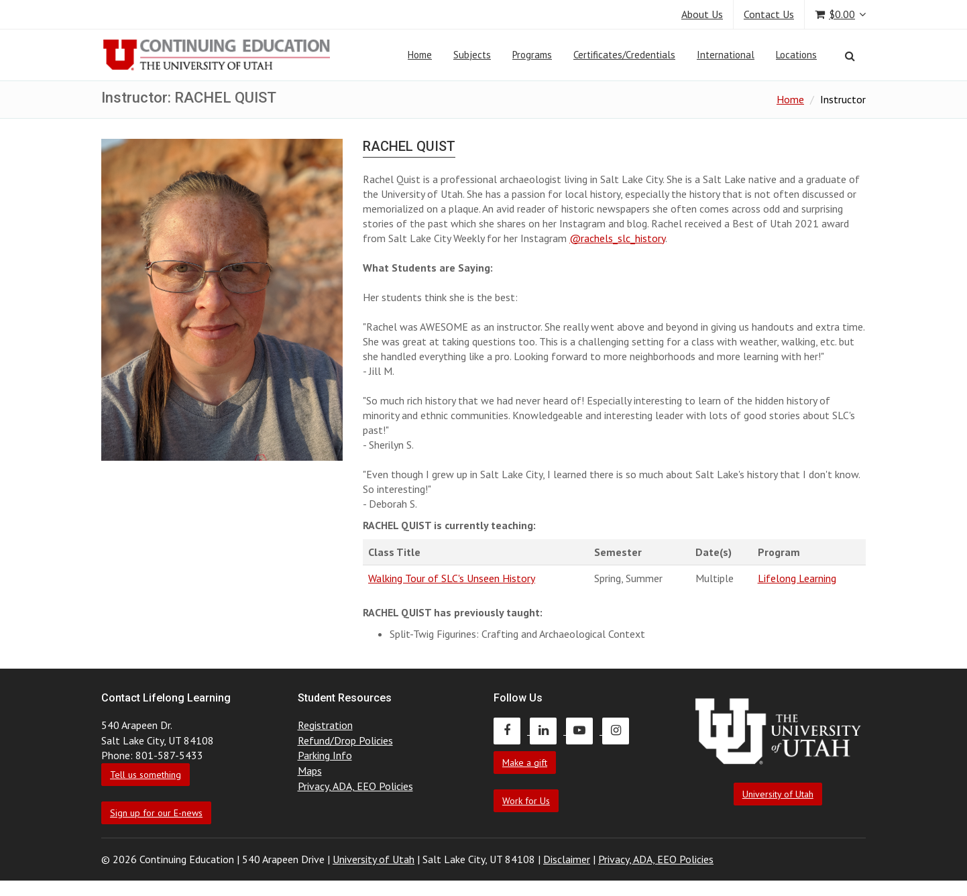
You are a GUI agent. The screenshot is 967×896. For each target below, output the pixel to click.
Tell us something (145, 775)
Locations (796, 54)
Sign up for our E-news (156, 813)
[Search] (850, 55)
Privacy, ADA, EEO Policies (355, 786)
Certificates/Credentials (624, 54)
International (725, 54)
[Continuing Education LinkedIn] (548, 730)
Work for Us (526, 801)
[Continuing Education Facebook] (512, 730)
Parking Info (325, 755)
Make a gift (524, 763)
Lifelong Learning (797, 578)
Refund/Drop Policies (345, 740)
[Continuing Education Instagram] (619, 730)
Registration (325, 725)
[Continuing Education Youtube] (584, 730)
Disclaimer (566, 859)
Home (420, 54)
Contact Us (769, 14)
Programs (532, 54)
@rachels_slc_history (617, 238)
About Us (702, 14)
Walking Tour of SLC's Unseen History (451, 578)
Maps (310, 770)
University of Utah (777, 794)
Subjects (472, 54)
